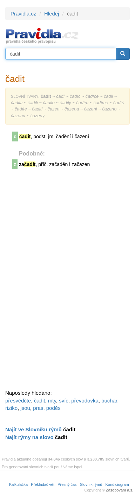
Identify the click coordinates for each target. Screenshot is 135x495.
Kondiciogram (117, 484)
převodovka (85, 401)
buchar (109, 401)
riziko (11, 408)
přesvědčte (18, 401)
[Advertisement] (57, 281)
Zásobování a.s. (119, 490)
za (27, 164)
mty (52, 401)
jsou (25, 408)
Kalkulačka (18, 484)
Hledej (51, 14)
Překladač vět (42, 484)
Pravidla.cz (23, 14)
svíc (63, 401)
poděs (53, 408)
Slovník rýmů (91, 484)
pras (38, 408)
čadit (39, 401)
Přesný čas (67, 484)
